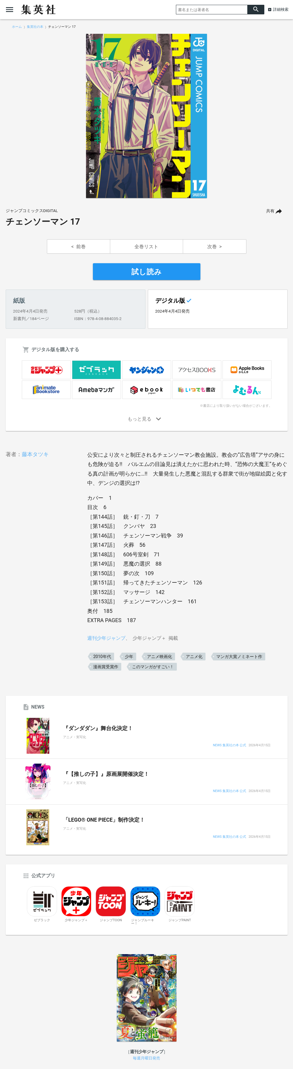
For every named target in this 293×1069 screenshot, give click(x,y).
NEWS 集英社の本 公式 (229, 745)
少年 (129, 656)
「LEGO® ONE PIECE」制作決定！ (104, 820)
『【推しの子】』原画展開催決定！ (106, 774)
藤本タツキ (35, 454)
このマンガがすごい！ (153, 666)
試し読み (146, 272)
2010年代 (102, 656)
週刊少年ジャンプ (106, 638)
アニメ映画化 (159, 656)
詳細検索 (281, 9)
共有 (270, 211)
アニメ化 (194, 656)
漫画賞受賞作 (105, 666)
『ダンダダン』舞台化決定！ (98, 728)
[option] (146, 116)
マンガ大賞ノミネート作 (239, 656)
